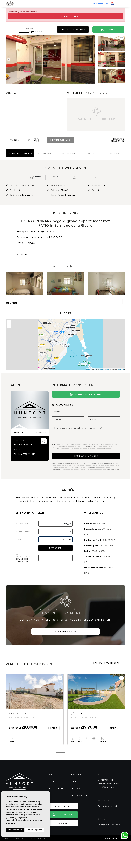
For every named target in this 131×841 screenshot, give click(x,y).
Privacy (32, 838)
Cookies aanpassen (34, 830)
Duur (18, 539)
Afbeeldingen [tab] (68, 153)
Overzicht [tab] (20, 153)
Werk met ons (62, 806)
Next (90, 59)
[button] (65, 301)
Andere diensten (56, 789)
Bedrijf (50, 782)
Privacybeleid (91, 447)
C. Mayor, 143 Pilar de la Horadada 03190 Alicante (109, 783)
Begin (50, 775)
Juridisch (24, 838)
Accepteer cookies (15, 830)
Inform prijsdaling (60, 140)
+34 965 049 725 (100, 3)
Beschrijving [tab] (45, 153)
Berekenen (55, 548)
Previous (8, 59)
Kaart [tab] (91, 153)
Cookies (39, 838)
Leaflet (88, 369)
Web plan (47, 838)
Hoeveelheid (22, 524)
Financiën (114, 153)
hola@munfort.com (24, 453)
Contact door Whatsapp (86, 394)
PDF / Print (33, 140)
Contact (108, 29)
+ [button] (9, 322)
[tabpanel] (35, 709)
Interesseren (23, 531)
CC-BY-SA (121, 369)
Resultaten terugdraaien (117, 140)
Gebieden (76, 789)
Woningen (76, 775)
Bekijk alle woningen (106, 663)
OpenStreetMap (104, 369)
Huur (73, 782)
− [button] (9, 326)
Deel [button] (14, 140)
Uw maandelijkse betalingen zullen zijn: (23, 557)
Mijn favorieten (79, 796)
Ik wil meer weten (66, 631)
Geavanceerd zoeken (65, 16)
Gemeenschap (62, 814)
